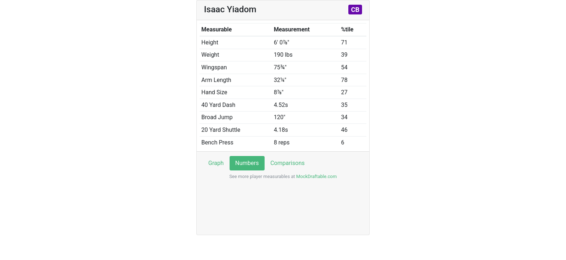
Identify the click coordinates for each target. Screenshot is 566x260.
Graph (216, 163)
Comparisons (287, 163)
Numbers (247, 163)
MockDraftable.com (316, 176)
